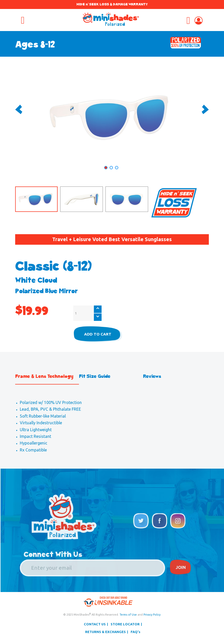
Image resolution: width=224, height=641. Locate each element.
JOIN (181, 567)
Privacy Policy (152, 614)
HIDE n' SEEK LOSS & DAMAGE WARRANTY (112, 4)
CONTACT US (95, 624)
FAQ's (135, 632)
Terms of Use (128, 614)
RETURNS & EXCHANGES (105, 632)
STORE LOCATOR (125, 624)
